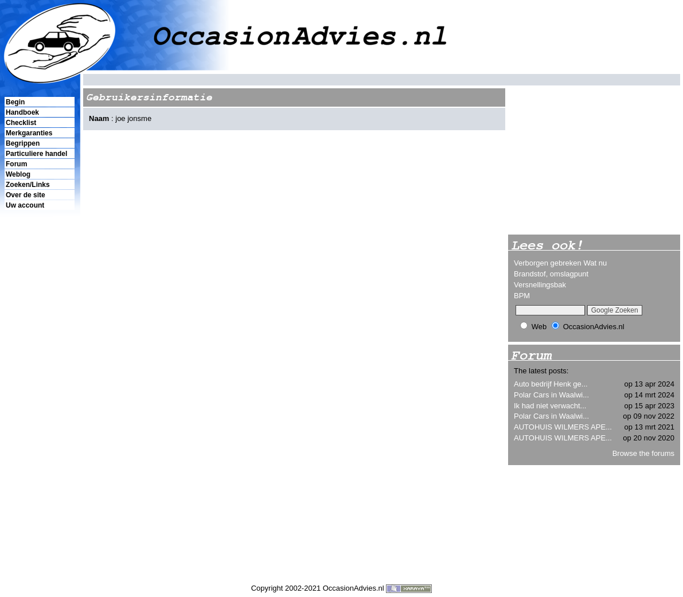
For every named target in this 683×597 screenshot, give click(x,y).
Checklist (21, 123)
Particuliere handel (36, 154)
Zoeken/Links (28, 185)
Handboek (22, 112)
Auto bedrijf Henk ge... (551, 384)
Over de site (25, 195)
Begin (15, 102)
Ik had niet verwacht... (550, 405)
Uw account (25, 205)
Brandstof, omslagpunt (551, 274)
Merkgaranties (29, 133)
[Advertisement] (39, 408)
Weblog (18, 174)
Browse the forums (643, 453)
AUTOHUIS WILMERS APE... (563, 427)
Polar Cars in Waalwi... (551, 395)
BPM (522, 295)
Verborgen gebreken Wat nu (560, 263)
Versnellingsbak (540, 284)
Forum (16, 164)
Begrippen (23, 143)
